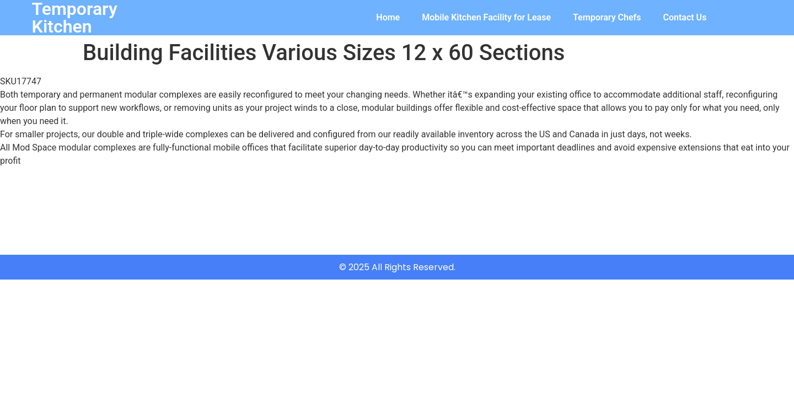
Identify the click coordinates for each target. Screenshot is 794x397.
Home (388, 17)
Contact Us (685, 17)
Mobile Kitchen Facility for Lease (486, 17)
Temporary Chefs (607, 17)
